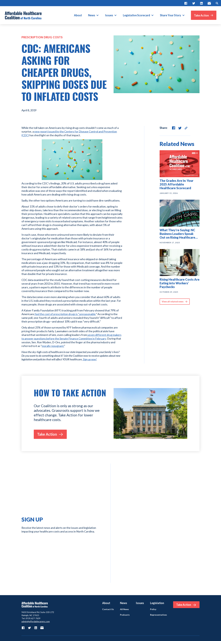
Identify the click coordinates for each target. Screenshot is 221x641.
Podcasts (125, 615)
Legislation (157, 603)
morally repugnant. (53, 346)
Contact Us (108, 609)
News (91, 15)
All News (124, 609)
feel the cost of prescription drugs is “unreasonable (65, 314)
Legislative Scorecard (136, 15)
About (78, 15)
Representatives (158, 615)
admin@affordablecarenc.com (35, 621)
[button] (93, 15)
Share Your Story (170, 15)
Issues (109, 15)
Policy (153, 609)
